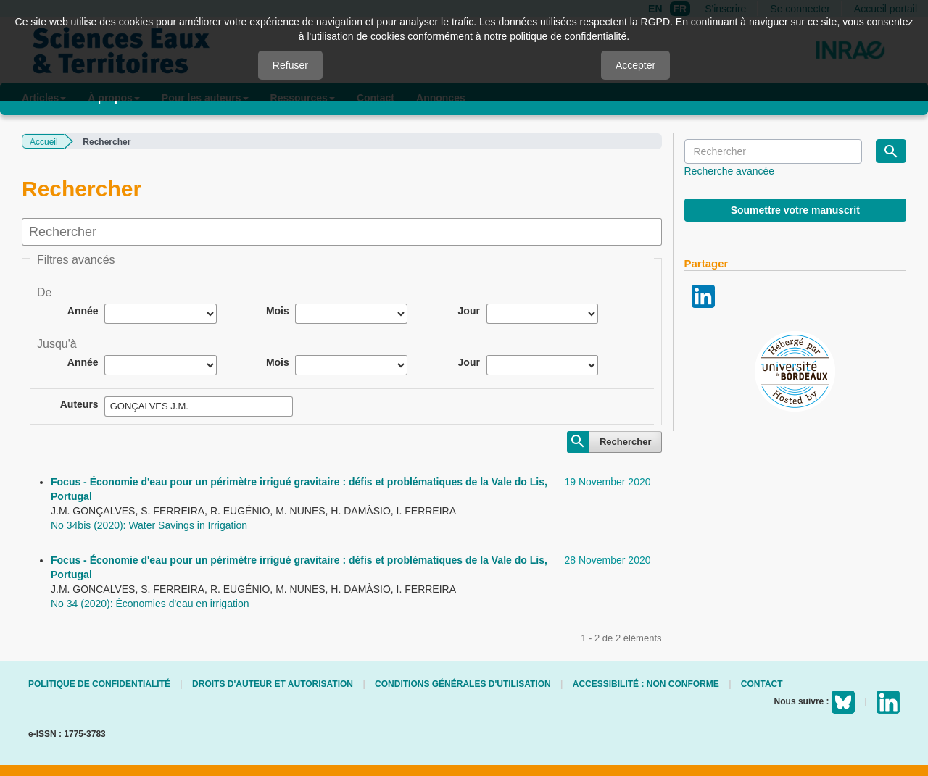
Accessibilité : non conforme (646, 684)
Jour (469, 311)
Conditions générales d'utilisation (463, 684)
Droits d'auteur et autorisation (272, 684)
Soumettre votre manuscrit (795, 210)
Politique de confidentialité (99, 684)
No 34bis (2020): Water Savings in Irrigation (149, 525)
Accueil (44, 142)
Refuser (290, 65)
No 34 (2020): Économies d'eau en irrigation (150, 603)
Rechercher (626, 441)
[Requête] (773, 151)
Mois (277, 311)
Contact (762, 684)
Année (83, 311)
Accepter (635, 65)
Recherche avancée (729, 171)
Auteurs (79, 404)
